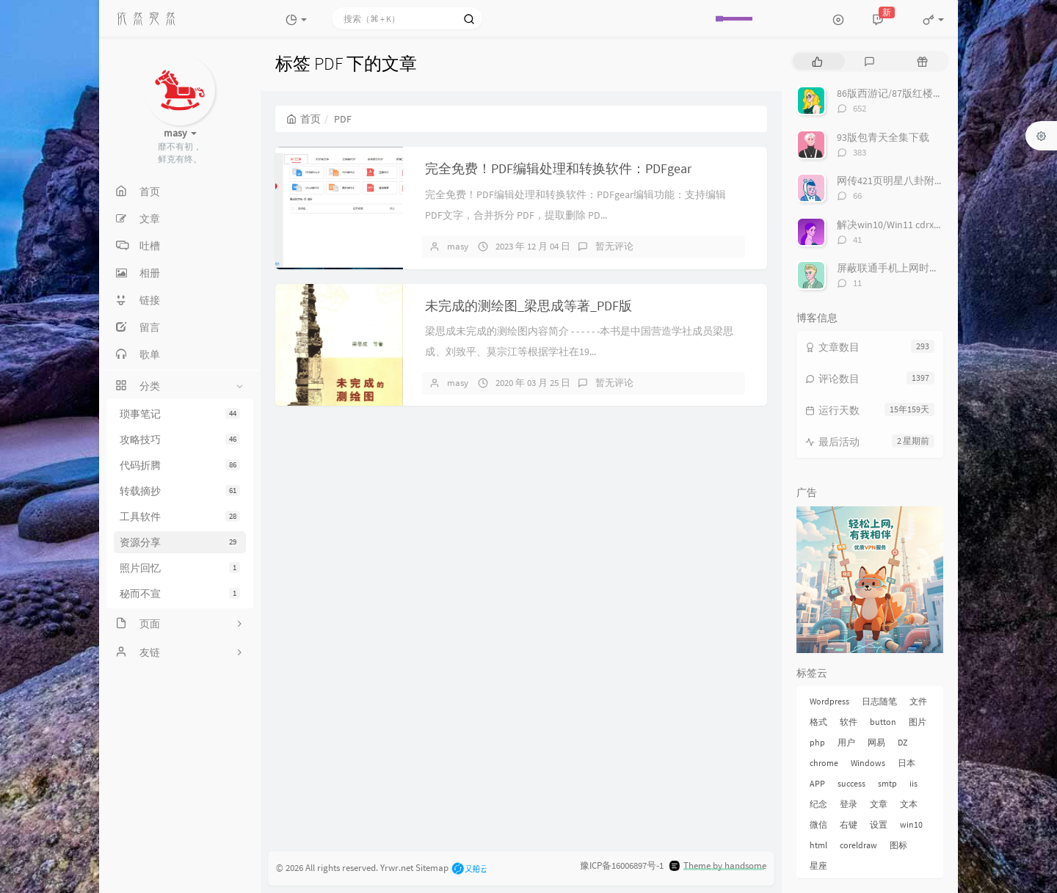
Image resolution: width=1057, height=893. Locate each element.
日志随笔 (879, 701)
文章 (878, 803)
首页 (303, 118)
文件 (918, 701)
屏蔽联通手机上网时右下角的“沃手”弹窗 (928, 267)
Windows (868, 762)
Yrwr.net (396, 867)
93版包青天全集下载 (883, 137)
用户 (846, 742)
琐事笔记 (180, 413)
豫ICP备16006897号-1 (622, 865)
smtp (887, 783)
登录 (848, 803)
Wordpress (829, 701)
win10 (911, 824)
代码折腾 (180, 465)
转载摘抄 (180, 490)
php (817, 742)
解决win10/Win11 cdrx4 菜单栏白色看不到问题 (940, 224)
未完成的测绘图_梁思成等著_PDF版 (528, 305)
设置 (878, 824)
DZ (902, 742)
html (818, 844)
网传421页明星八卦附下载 (896, 180)
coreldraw (858, 844)
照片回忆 (180, 568)
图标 (898, 844)
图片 (917, 721)
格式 (818, 721)
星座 (818, 865)
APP (817, 783)
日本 (906, 762)
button (883, 721)
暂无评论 (614, 246)
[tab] (817, 61)
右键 (848, 824)
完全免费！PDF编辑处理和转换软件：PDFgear (558, 168)
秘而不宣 (180, 593)
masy (457, 246)
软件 (848, 721)
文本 (909, 803)
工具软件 (180, 516)
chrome (824, 762)
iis (913, 783)
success (851, 783)
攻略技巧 (180, 439)
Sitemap (431, 867)
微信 (818, 824)
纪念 (818, 803)
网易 (876, 742)
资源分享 (180, 542)
